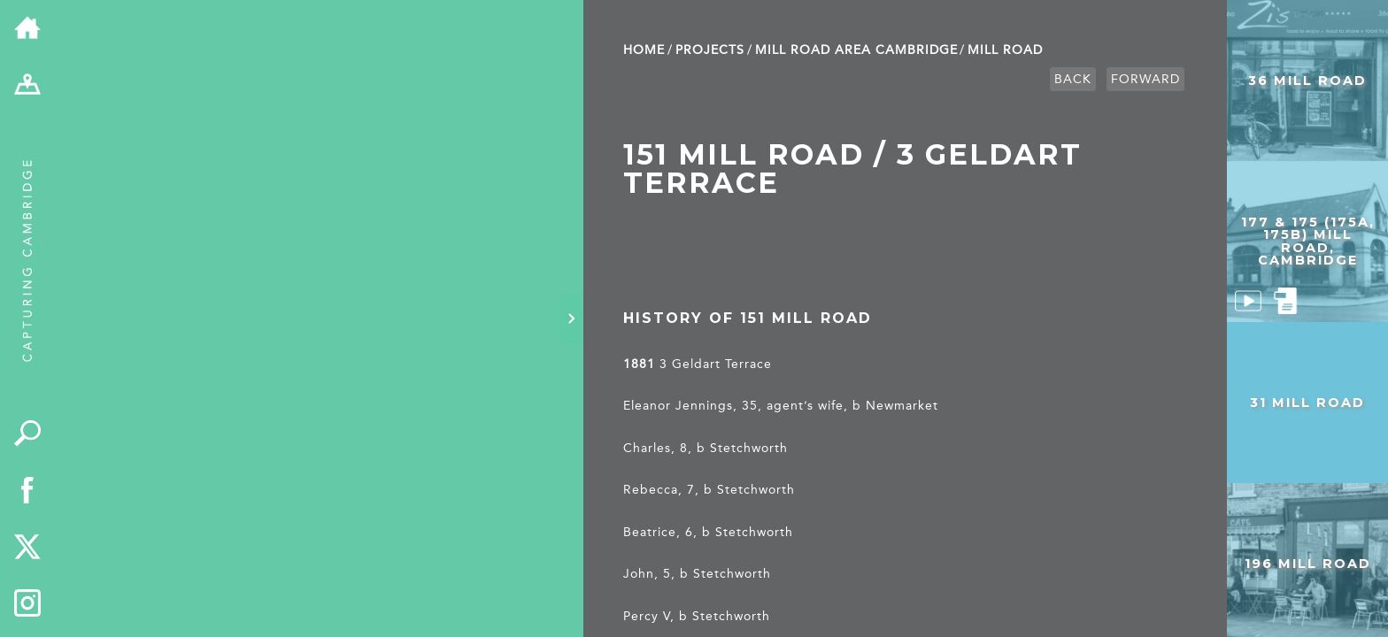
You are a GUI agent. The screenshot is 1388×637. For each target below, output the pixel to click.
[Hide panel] (571, 318)
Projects (709, 50)
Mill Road (1005, 50)
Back (1072, 79)
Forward (1145, 79)
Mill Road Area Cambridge (856, 50)
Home (644, 50)
